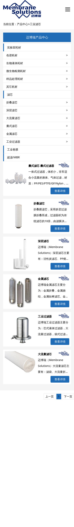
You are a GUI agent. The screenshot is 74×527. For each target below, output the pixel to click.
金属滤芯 (43, 279)
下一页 (68, 396)
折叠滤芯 (39, 203)
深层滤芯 (43, 241)
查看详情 (60, 191)
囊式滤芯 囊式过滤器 (41, 166)
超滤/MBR (13, 157)
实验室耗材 (14, 47)
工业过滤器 (45, 316)
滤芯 (10, 94)
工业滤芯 (35, 24)
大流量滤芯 (45, 354)
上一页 (49, 396)
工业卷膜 (12, 149)
